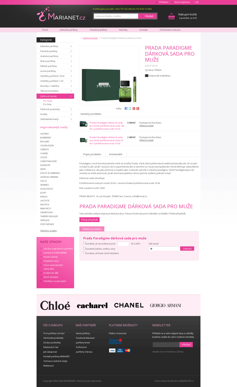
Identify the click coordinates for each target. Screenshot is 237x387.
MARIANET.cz (61, 14)
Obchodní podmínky (53, 338)
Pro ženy (47, 104)
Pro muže (47, 100)
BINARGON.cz (187, 380)
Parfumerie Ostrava (170, 29)
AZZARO (44, 133)
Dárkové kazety (48, 96)
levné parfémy (83, 333)
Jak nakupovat (50, 351)
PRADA (158, 70)
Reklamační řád (50, 347)
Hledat (149, 16)
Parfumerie (81, 347)
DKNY (43, 169)
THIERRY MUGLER (49, 216)
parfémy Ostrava (84, 351)
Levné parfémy (48, 71)
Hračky (43, 114)
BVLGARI (44, 141)
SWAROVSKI (46, 212)
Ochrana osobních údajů (55, 361)
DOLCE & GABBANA (50, 173)
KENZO (43, 196)
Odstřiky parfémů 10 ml (52, 76)
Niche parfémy (47, 61)
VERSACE (45, 220)
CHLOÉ (43, 157)
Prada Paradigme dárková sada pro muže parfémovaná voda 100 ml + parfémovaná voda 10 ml (107, 125)
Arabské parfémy (49, 56)
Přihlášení (163, 2)
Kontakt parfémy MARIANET (56, 356)
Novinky (123, 29)
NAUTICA (44, 204)
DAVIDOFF (45, 165)
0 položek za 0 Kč (187, 16)
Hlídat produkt (146, 125)
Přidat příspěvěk (89, 219)
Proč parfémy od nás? (54, 333)
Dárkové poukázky (50, 109)
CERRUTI (44, 149)
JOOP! (43, 192)
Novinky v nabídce (49, 85)
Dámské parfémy (49, 46)
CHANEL (44, 153)
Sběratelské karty (49, 119)
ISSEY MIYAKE (47, 224)
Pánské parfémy (49, 51)
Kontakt (144, 29)
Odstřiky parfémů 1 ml (51, 80)
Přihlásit (186, 344)
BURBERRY (45, 137)
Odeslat (187, 248)
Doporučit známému (159, 75)
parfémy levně (83, 342)
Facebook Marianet (85, 338)
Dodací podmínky (52, 342)
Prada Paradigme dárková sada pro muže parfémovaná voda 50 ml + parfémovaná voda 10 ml (106, 140)
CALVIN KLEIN (47, 145)
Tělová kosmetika (49, 90)
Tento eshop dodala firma (167, 380)
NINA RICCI (45, 208)
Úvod (45, 29)
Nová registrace (182, 2)
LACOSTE (45, 200)
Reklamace (48, 365)
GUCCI (43, 180)
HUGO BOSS (46, 188)
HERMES (44, 184)
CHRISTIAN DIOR (48, 161)
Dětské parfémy (48, 66)
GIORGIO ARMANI (49, 176)
